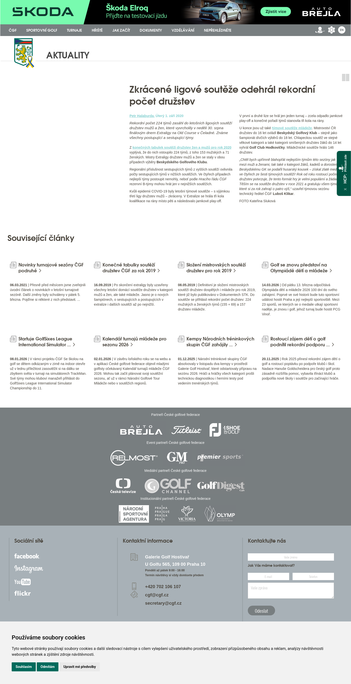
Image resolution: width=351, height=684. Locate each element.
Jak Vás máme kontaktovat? (271, 565)
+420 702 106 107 (163, 586)
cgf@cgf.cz (157, 595)
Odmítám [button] (48, 667)
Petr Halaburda (141, 116)
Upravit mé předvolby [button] (79, 667)
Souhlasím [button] (24, 667)
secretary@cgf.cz (163, 603)
